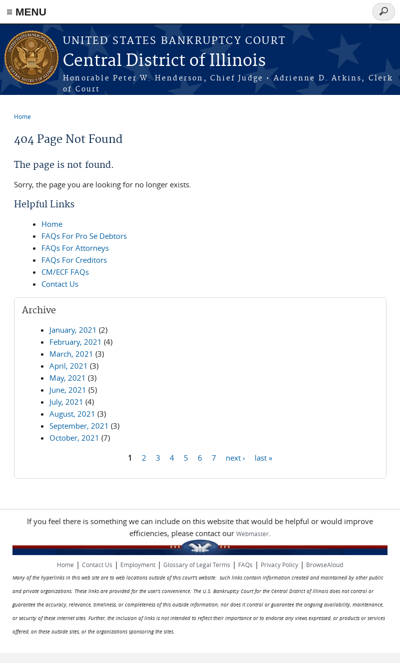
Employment (137, 565)
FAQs (245, 565)
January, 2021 (73, 330)
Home (22, 116)
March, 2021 (71, 354)
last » (263, 457)
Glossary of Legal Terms (196, 565)
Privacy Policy (279, 565)
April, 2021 (68, 366)
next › (235, 457)
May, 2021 (67, 378)
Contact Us (59, 284)
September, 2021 (79, 426)
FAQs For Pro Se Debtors (84, 236)
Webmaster (252, 534)
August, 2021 (72, 414)
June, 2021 (67, 390)
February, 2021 (75, 342)
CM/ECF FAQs (65, 272)
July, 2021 (66, 402)
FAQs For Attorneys (75, 248)
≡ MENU (26, 11)
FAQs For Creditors (74, 260)
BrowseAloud (324, 565)
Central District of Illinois (164, 61)
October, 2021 (74, 438)
